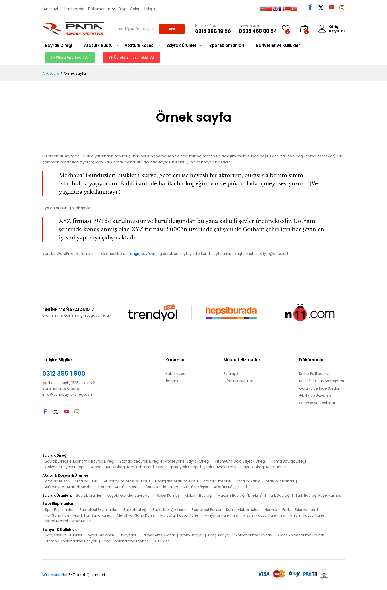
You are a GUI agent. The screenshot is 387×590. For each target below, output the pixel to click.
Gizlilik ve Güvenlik (315, 395)
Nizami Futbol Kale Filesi (264, 515)
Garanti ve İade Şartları (319, 388)
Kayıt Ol (337, 31)
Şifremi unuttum (238, 380)
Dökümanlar (99, 8)
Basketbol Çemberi (169, 509)
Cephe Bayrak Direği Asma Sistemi (120, 467)
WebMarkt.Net (55, 574)
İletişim (150, 8)
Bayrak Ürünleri (89, 495)
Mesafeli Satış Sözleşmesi (322, 380)
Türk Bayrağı (279, 495)
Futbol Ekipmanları (298, 509)
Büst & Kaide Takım (161, 486)
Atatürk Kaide (248, 481)
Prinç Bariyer (219, 535)
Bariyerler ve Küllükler (63, 535)
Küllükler (161, 541)
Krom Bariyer (191, 535)
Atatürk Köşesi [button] (139, 45)
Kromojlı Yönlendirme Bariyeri (71, 541)
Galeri (135, 8)
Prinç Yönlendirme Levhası (125, 541)
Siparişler (231, 373)
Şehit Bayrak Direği (219, 467)
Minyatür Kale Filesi (221, 515)
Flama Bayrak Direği (288, 461)
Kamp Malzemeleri (242, 509)
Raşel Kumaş (168, 495)
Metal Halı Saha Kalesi (136, 515)
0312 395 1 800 (63, 373)
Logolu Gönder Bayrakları (129, 495)
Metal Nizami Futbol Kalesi (68, 521)
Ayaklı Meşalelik (101, 535)
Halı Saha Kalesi (98, 515)
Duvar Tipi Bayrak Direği (177, 467)
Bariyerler (128, 535)
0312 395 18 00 (213, 31)
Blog (122, 8)
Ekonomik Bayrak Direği (93, 461)
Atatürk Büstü (57, 481)
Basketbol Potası (206, 509)
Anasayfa (52, 8)
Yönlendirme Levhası (254, 535)
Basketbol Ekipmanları (99, 509)
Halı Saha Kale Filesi (62, 515)
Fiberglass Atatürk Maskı (117, 486)
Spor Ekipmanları (59, 509)
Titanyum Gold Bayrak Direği (240, 461)
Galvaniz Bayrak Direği (64, 467)
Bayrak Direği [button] (58, 45)
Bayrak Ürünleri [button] (181, 45)
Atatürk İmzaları (217, 481)
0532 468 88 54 (258, 31)
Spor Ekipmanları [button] (226, 45)
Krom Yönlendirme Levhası (302, 535)
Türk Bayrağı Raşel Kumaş (318, 495)
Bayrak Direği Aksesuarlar (264, 467)
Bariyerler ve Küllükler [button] (278, 45)
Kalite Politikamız (314, 373)
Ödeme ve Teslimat (317, 402)
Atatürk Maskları (280, 481)
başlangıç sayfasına (141, 253)
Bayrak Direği (56, 461)
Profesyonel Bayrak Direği (187, 461)
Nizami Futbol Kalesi (308, 515)
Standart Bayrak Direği (139, 461)
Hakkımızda (74, 8)
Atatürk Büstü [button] (98, 45)
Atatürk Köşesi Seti (230, 486)
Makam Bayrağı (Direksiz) (240, 495)
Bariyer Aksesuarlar (158, 535)
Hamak (271, 509)
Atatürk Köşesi (196, 486)
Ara (171, 29)
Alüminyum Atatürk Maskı (68, 486)
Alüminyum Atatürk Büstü (127, 481)
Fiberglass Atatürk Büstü (176, 481)
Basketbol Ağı (135, 509)
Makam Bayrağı (198, 495)
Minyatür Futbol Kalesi (179, 515)
